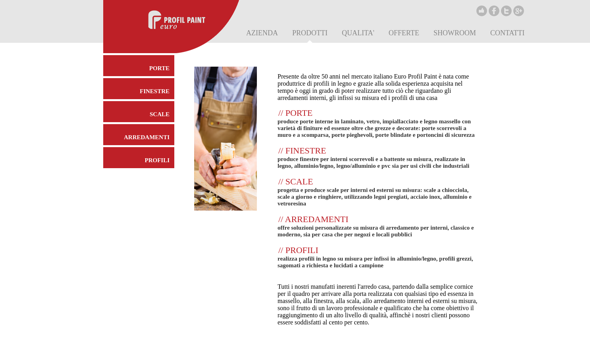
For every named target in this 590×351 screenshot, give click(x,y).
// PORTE (295, 113)
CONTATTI (507, 33)
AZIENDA (262, 33)
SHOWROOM (455, 33)
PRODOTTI (310, 33)
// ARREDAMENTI (313, 219)
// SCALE (295, 181)
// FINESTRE (302, 150)
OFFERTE (404, 33)
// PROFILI (298, 250)
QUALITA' (358, 33)
